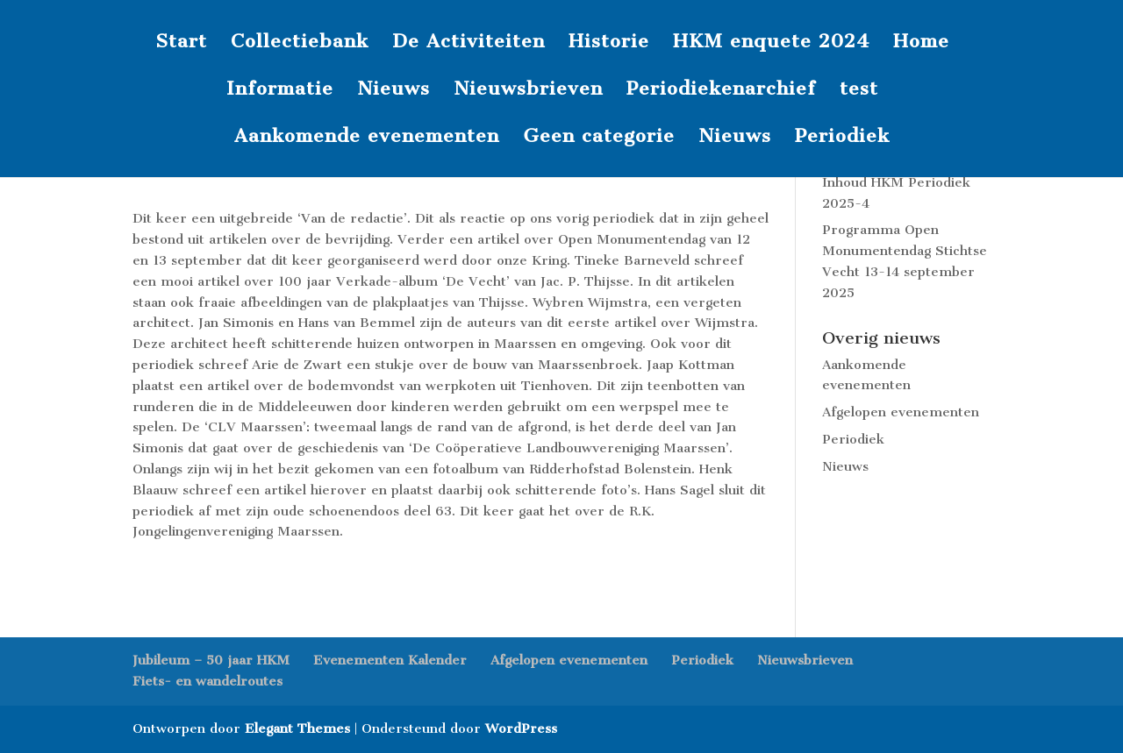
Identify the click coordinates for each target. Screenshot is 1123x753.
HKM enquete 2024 (771, 43)
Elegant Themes (297, 728)
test (859, 90)
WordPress (521, 728)
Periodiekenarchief (721, 90)
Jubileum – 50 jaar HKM (211, 660)
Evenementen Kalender (390, 660)
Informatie (279, 90)
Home (921, 43)
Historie (609, 43)
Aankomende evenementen (366, 138)
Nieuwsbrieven (528, 90)
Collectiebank (299, 43)
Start (181, 43)
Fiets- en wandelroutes (207, 681)
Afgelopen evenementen (900, 412)
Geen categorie (599, 138)
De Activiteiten (468, 43)
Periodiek (842, 138)
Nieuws (393, 90)
